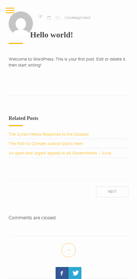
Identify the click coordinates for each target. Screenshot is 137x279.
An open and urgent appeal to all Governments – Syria (60, 153)
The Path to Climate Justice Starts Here (46, 143)
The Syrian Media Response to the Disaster (49, 134)
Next (112, 192)
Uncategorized (77, 17)
